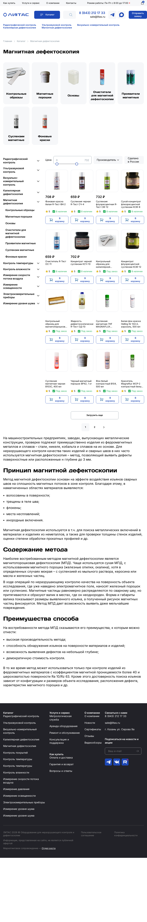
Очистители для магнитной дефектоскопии (102, 96)
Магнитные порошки (45, 96)
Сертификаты (92, 730)
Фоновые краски (45, 139)
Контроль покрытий (15, 753)
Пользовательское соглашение (91, 835)
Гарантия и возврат (61, 765)
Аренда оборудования (63, 727)
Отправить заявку (138, 14)
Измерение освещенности (12, 287)
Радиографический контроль (19, 25)
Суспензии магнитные (16, 139)
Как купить (9, 3)
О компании (52, 3)
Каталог (50, 14)
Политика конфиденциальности (125, 835)
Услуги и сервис (31, 3)
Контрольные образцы (16, 96)
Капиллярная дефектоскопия (19, 27)
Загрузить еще (94, 416)
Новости (89, 724)
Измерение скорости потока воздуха (16, 278)
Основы (73, 96)
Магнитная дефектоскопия (57, 27)
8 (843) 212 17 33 (92, 13)
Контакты (71, 3)
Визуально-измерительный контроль (98, 25)
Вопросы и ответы (60, 772)
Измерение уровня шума (19, 304)
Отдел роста (49, 849)
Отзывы (89, 737)
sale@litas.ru (97, 16)
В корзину (61, 221)
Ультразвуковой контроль (56, 25)
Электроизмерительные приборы (18, 297)
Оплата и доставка (61, 758)
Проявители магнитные (130, 96)
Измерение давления (16, 790)
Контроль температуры (18, 264)
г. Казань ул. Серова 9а (119, 730)
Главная (7, 41)
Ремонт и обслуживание (64, 734)
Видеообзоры (93, 743)
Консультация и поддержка (59, 742)
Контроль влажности (16, 270)
